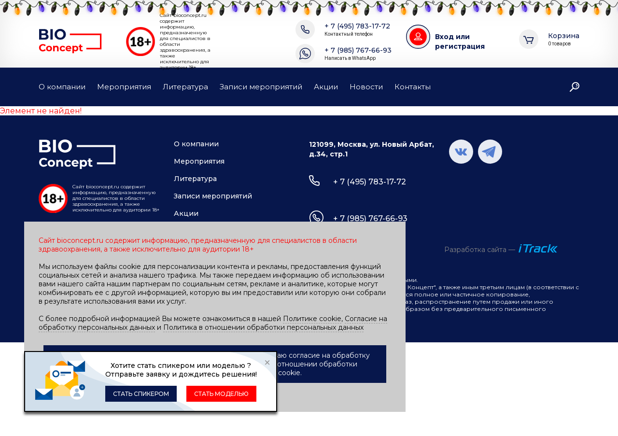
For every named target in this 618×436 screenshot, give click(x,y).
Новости (366, 86)
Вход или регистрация (460, 41)
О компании (62, 86)
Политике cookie (312, 318)
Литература (185, 86)
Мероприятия (124, 86)
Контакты (412, 86)
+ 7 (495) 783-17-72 (357, 30)
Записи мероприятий (261, 86)
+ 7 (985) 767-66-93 (358, 54)
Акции (326, 86)
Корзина (563, 39)
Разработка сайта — (479, 249)
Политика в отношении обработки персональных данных (263, 327)
